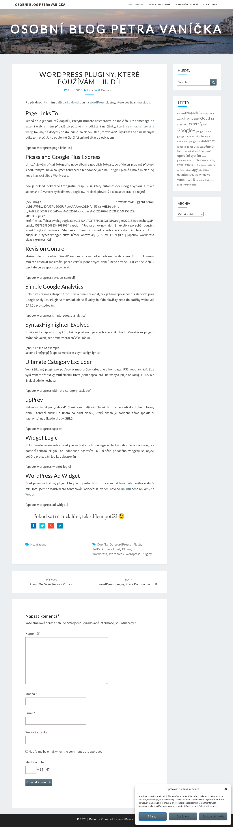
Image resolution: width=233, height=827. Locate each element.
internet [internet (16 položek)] (208, 141)
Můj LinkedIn (135, 4)
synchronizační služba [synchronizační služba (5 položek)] (203, 165)
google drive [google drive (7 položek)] (195, 141)
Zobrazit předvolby (213, 816)
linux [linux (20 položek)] (210, 146)
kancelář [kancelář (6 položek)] (201, 146)
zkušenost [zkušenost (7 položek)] (209, 180)
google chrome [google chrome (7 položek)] (203, 131)
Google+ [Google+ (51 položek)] (186, 130)
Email (30, 713)
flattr (137, 544)
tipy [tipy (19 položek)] (195, 169)
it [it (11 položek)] (178, 147)
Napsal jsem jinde (159, 4)
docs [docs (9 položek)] (185, 124)
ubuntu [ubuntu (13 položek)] (182, 174)
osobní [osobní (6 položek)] (205, 156)
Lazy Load (113, 549)
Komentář (32, 633)
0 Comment (106, 90)
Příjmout (153, 816)
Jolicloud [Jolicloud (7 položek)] (184, 146)
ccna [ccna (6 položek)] (211, 113)
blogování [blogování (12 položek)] (193, 113)
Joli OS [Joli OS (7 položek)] (193, 146)
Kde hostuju (210, 4)
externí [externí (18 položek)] (195, 123)
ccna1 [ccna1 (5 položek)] (179, 119)
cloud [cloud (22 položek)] (205, 118)
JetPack (98, 549)
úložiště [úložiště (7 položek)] (192, 184)
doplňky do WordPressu (114, 544)
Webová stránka (36, 732)
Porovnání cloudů (187, 4)
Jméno (31, 694)
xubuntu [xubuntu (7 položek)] (199, 180)
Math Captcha (34, 762)
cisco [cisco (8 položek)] (197, 118)
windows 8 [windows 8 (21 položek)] (186, 179)
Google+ (114, 170)
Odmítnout (183, 816)
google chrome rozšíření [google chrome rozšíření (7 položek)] (189, 136)
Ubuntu (126, 489)
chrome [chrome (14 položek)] (187, 118)
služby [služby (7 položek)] (212, 160)
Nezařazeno (38, 544)
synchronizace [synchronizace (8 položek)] (185, 164)
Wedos (30, 494)
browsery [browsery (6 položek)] (204, 113)
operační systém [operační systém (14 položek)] (189, 155)
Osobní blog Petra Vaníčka (40, 4)
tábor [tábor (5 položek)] (207, 170)
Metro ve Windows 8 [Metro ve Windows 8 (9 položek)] (188, 151)
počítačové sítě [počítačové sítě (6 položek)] (184, 160)
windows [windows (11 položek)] (204, 175)
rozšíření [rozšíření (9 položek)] (197, 160)
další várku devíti (67, 102)
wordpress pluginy (139, 554)
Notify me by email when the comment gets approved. (64, 751)
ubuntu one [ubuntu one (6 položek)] (192, 174)
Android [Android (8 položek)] (181, 113)
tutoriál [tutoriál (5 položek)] (201, 170)
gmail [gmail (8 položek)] (204, 124)
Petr (90, 90)
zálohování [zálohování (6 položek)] (182, 184)
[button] (226, 789)
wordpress (116, 554)
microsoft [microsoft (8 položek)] (206, 151)
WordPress (97, 102)
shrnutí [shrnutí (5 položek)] (205, 161)
